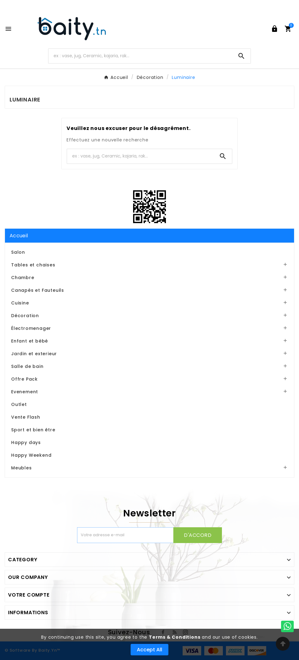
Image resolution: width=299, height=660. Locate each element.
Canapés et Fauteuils (37, 290)
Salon (18, 252)
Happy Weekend (31, 455)
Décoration (25, 316)
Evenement (24, 392)
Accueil (19, 235)
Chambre (22, 277)
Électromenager (31, 328)
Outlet (19, 404)
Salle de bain (27, 366)
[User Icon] (274, 28)
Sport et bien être (33, 430)
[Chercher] (140, 56)
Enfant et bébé (29, 341)
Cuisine (20, 303)
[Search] (241, 56)
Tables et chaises (33, 265)
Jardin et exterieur (34, 354)
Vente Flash (25, 417)
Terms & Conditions (174, 637)
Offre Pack (24, 379)
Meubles (21, 468)
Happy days (26, 442)
